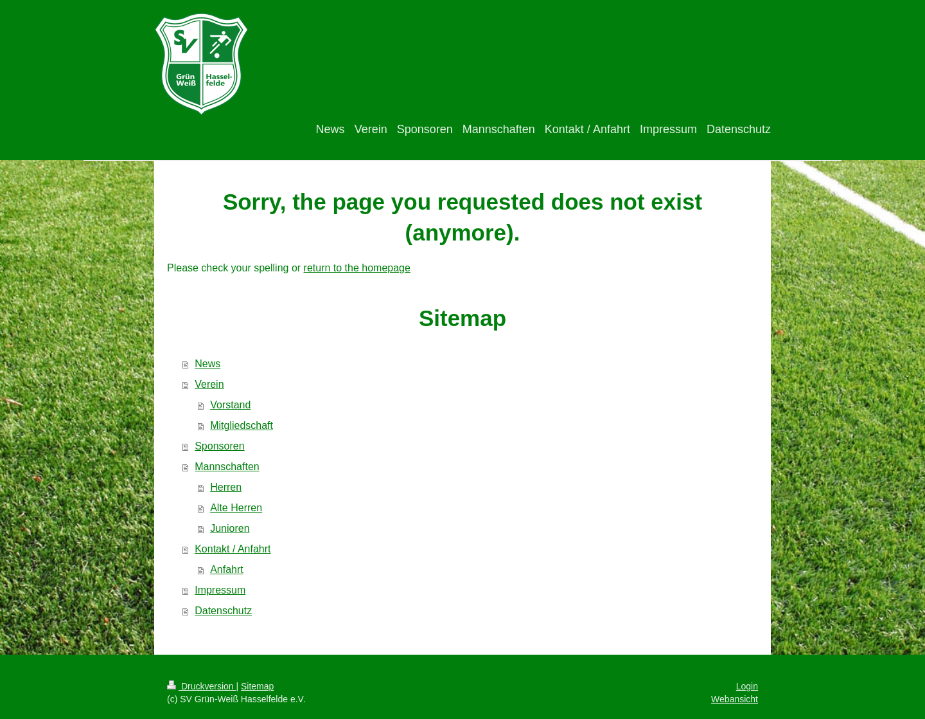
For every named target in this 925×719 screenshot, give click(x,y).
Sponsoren (219, 446)
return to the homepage (357, 267)
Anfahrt (226, 569)
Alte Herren (236, 507)
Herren (226, 487)
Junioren (229, 528)
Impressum (220, 590)
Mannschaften (227, 466)
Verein (209, 384)
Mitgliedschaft (241, 425)
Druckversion (201, 686)
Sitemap (257, 686)
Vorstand (230, 404)
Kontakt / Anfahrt (232, 548)
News (207, 363)
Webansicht (734, 699)
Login (747, 686)
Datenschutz (223, 610)
